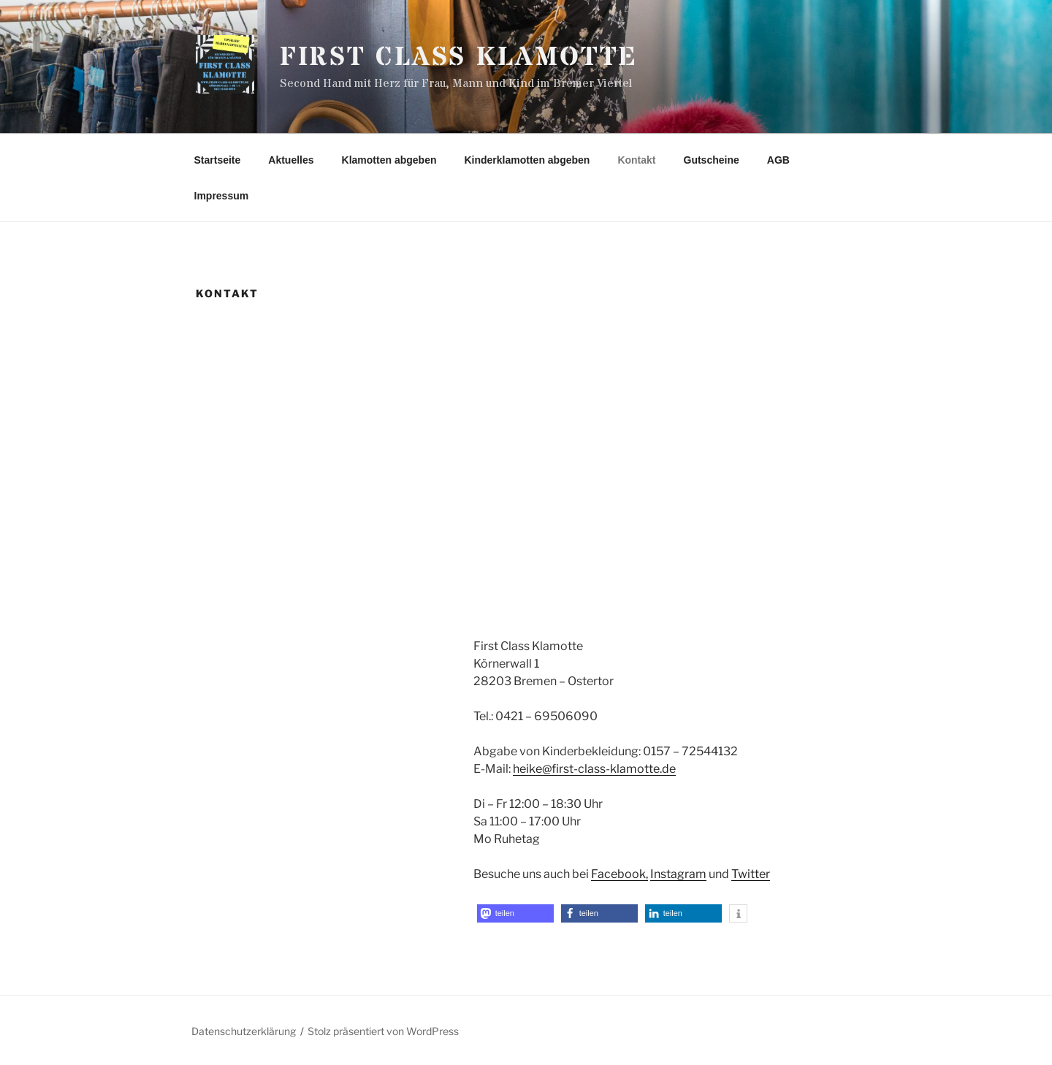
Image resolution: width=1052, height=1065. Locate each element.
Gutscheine (711, 160)
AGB (778, 160)
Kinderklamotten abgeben (527, 160)
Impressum (221, 196)
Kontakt (636, 160)
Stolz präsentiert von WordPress (383, 1031)
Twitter (750, 874)
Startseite (217, 160)
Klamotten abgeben (389, 160)
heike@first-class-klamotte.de (594, 769)
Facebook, (619, 874)
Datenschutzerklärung (243, 1031)
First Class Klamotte (459, 57)
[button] (515, 913)
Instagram (678, 874)
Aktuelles (290, 160)
